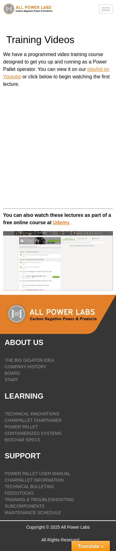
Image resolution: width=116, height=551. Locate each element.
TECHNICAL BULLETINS (29, 486)
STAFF (11, 379)
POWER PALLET (21, 426)
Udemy (61, 222)
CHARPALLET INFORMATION (34, 480)
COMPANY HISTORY (25, 366)
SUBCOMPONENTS (25, 506)
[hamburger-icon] (106, 9)
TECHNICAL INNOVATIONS (32, 413)
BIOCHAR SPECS (22, 439)
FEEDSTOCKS (19, 493)
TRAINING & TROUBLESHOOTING (39, 499)
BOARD (12, 373)
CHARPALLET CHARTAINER (33, 420)
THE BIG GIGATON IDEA (29, 360)
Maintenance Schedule (33, 512)
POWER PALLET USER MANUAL (38, 473)
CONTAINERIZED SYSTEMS (33, 433)
